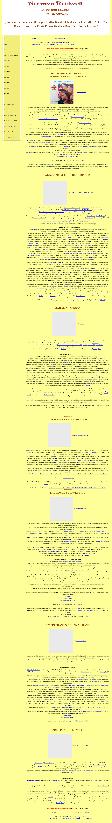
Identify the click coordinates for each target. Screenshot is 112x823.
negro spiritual (87, 357)
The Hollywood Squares (65, 154)
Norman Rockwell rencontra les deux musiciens (51, 212)
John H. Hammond (97, 268)
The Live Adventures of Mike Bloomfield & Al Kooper (77, 210)
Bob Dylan (82, 237)
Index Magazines (8, 99)
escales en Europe (67, 541)
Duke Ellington (86, 385)
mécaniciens (68, 543)
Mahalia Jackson (70, 341)
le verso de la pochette (85, 123)
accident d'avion (70, 156)
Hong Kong (72, 531)
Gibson (78, 296)
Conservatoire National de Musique (76, 676)
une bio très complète (68, 478)
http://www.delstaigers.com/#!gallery (78, 721)
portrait (46, 484)
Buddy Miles (35, 278)
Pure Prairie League (49, 763)
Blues (83, 247)
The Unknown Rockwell (77, 117)
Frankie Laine (95, 460)
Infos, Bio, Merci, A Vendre (11, 55)
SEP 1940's (7, 82)
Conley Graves (78, 604)
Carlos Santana (89, 218)
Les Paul (82, 296)
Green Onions (91, 216)
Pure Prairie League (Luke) (81, 745)
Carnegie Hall (96, 378)
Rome (61, 531)
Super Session (67, 284)
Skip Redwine (32, 146)
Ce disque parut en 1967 (47, 136)
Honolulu (82, 531)
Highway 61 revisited (83, 268)
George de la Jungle (82, 152)
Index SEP (7, 60)
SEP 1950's (7, 88)
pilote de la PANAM (102, 541)
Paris (52, 531)
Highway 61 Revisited (34, 243)
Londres (57, 531)
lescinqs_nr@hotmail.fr (63, 42)
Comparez (78, 765)
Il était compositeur (62, 146)
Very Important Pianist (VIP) (67, 600)
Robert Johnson (66, 362)
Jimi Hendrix (73, 253)
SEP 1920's (7, 71)
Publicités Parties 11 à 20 (10, 121)
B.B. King (37, 255)
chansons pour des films (43, 142)
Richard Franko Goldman (60, 701)
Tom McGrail (101, 780)
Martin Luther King (49, 395)
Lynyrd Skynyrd (46, 259)
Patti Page (86, 460)
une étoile (55, 707)
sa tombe (66, 150)
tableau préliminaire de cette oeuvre (48, 119)
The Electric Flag (80, 276)
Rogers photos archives (78, 160)
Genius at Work (68, 598)
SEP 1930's (7, 77)
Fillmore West (85, 208)
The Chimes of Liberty (67, 717)
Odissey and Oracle (74, 257)
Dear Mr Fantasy (100, 216)
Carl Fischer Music (96, 681)
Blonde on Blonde (86, 245)
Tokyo (77, 531)
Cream (101, 253)
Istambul (65, 531)
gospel (96, 357)
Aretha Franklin (90, 402)
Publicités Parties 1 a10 (10, 115)
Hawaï (78, 541)
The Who (105, 253)
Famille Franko (85, 672)
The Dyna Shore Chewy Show (85, 610)
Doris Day (80, 460)
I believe (82, 323)
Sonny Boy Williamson (39, 218)
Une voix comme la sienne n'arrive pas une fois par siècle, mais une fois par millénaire (80, 345)
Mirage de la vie (89, 381)
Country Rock (39, 763)
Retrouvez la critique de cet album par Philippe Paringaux (56, 222)
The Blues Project (73, 243)
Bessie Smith (100, 358)
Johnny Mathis (73, 460)
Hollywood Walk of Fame (68, 707)
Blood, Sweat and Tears (44, 249)
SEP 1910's (7, 66)
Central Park (86, 687)
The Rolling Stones (64, 253)
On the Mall (67, 715)
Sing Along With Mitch (92, 452)
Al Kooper (54, 284)
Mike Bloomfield (63, 239)
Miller (28, 456)
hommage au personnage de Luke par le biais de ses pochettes (78, 770)
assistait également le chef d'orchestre (91, 146)
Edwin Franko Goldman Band (76, 685)
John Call (50, 797)
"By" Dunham (29, 140)
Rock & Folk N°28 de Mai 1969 (83, 222)
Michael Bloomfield (55, 262)
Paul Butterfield (56, 272)
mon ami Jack (47, 164)
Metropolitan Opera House (84, 679)
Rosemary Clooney (64, 460)
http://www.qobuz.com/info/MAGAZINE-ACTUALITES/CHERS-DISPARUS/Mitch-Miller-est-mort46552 (76, 488)
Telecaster (52, 296)
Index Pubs (7, 110)
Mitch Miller (29, 450)
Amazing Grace (97, 349)
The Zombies (42, 257)
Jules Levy (91, 677)
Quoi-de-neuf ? (8, 50)
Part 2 (87, 555)
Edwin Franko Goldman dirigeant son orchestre (90, 711)
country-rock (56, 780)
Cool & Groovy (76, 608)
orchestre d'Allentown (95, 707)
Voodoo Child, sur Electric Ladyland (88, 253)
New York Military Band (39, 685)
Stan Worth (29, 152)
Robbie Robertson (32, 245)
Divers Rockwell (8, 132)
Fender (41, 296)
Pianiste (69, 146)
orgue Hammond (104, 239)
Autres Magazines (9, 104)
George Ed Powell (104, 793)
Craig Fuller (94, 780)
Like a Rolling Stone (72, 237)
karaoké (54, 456)
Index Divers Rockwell (10, 126)
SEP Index (71, 44)
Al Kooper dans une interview (54, 223)
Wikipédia (91, 259)
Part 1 (82, 555)
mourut (59, 156)
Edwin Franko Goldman (33, 670)
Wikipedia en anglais (67, 220)
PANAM (89, 523)
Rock (77, 247)
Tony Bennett (54, 460)
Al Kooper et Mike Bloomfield (72, 208)
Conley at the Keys (68, 596)
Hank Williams (38, 470)
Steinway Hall (104, 672)
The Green (72, 687)
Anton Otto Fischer (9, 137)
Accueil (6, 39)
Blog (5, 44)
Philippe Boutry (56, 616)
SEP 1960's (7, 93)
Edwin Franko (99, 695)
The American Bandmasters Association (42, 699)
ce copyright (60, 134)
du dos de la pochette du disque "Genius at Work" (72, 561)
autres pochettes (102, 767)
